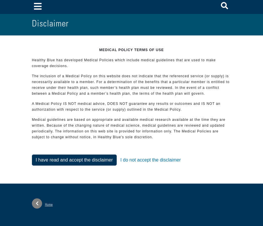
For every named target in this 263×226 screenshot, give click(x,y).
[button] (224, 6)
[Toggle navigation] (38, 6)
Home (42, 203)
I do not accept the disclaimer (150, 159)
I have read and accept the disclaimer (74, 159)
